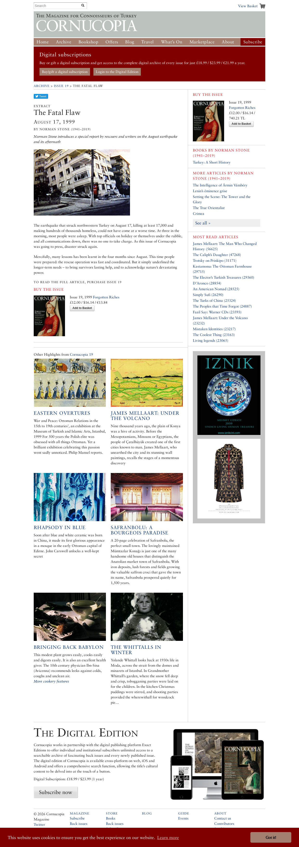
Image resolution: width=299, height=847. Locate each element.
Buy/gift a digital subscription (65, 72)
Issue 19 (61, 86)
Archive (63, 41)
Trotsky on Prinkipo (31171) (214, 260)
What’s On (171, 41)
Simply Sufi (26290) (208, 295)
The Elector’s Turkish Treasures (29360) (223, 277)
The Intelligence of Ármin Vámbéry (220, 185)
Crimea (198, 213)
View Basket (248, 6)
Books (110, 818)
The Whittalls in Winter (136, 649)
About (228, 41)
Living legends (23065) (210, 340)
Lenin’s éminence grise (210, 191)
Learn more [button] (168, 837)
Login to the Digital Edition (117, 72)
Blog (129, 41)
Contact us (222, 818)
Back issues (78, 823)
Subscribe (252, 41)
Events (183, 818)
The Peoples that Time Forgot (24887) (222, 306)
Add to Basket (82, 308)
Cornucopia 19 (81, 354)
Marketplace (202, 41)
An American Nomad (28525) (216, 289)
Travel (147, 41)
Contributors (224, 823)
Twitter (39, 824)
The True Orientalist (209, 208)
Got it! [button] (271, 837)
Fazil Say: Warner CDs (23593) (217, 312)
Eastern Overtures (62, 413)
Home (43, 41)
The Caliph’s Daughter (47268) (217, 255)
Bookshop (88, 41)
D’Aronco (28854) (207, 283)
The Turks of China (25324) (214, 300)
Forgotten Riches (106, 297)
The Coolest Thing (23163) (214, 335)
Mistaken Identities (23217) (214, 329)
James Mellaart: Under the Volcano (145, 415)
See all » (203, 222)
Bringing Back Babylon (69, 647)
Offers (111, 41)
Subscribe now (55, 792)
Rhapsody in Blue (59, 527)
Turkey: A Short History (212, 162)
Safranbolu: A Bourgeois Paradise (139, 530)
